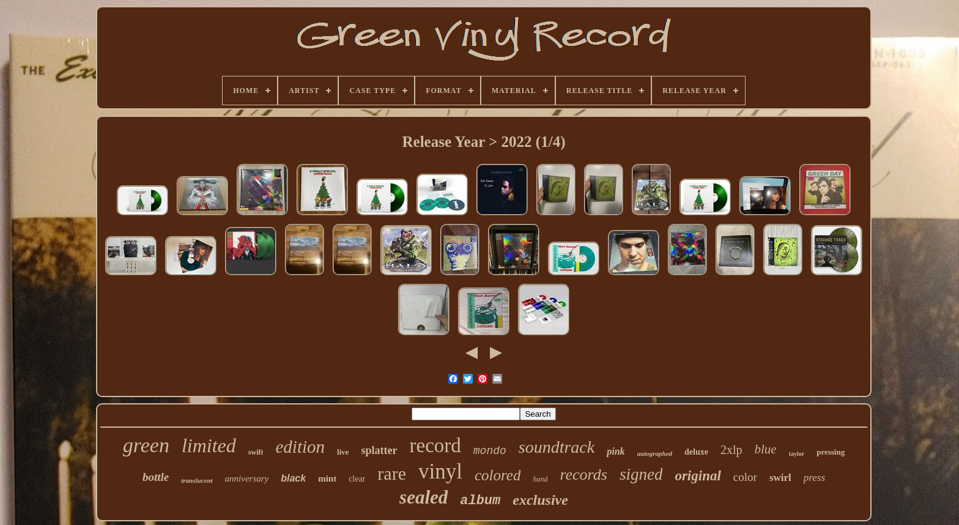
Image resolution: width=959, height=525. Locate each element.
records (583, 474)
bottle (156, 477)
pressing (830, 451)
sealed (423, 497)
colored (497, 475)
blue (766, 449)
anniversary (247, 478)
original (697, 475)
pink (615, 451)
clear (357, 478)
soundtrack (556, 447)
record (435, 445)
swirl (780, 477)
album (480, 500)
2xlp (731, 449)
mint (327, 478)
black (293, 478)
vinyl (440, 471)
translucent (196, 480)
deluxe (696, 451)
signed (641, 474)
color (745, 477)
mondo (489, 451)
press (814, 477)
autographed (654, 453)
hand (540, 479)
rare (391, 473)
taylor (797, 453)
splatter (379, 450)
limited (209, 445)
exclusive (540, 500)
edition (300, 446)
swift (256, 452)
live (343, 451)
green (146, 445)
